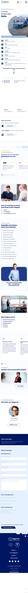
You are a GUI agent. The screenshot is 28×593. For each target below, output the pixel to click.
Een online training (6, 503)
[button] (4, 363)
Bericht (2, 478)
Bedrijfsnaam (4, 461)
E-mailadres (3, 473)
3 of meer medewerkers (7, 513)
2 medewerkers (5, 511)
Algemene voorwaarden (14, 568)
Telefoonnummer (4, 467)
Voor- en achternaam (5, 456)
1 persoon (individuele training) (8, 510)
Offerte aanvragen (10, 126)
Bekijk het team (13, 424)
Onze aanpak (21, 386)
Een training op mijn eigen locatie (9, 497)
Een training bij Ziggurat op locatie (9, 500)
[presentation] (26, 413)
